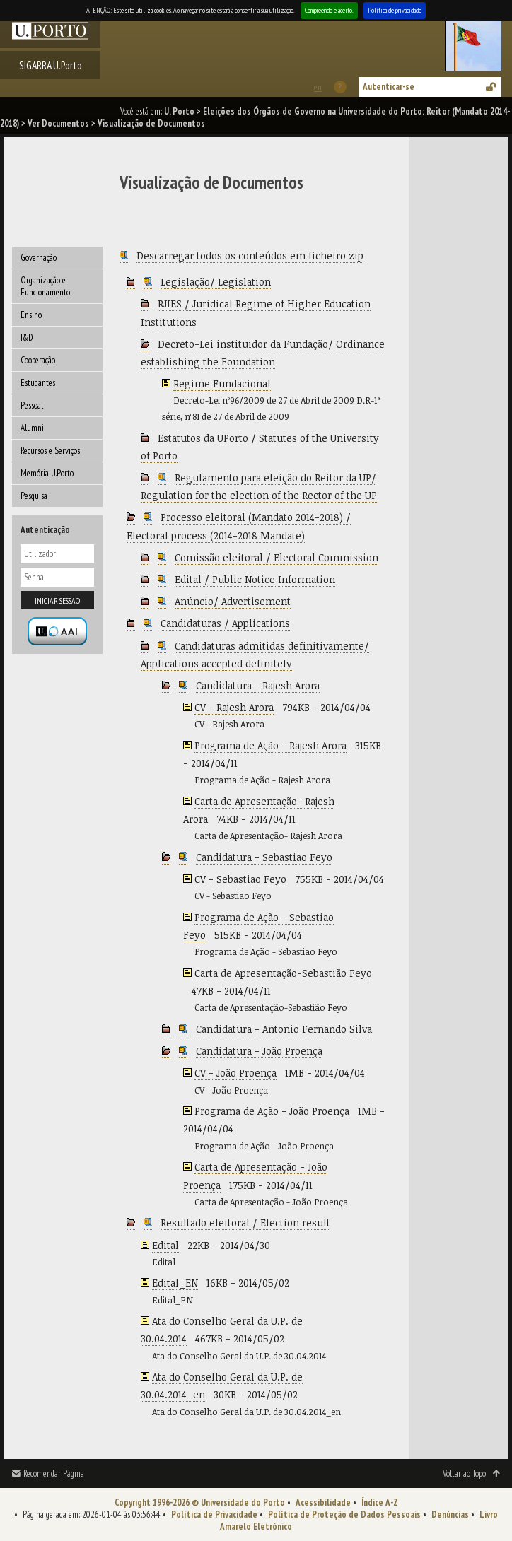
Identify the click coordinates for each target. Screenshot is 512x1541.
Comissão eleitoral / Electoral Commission (276, 557)
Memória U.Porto (47, 473)
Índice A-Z (379, 1502)
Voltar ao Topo (464, 1473)
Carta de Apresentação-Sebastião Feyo (283, 973)
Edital (165, 1245)
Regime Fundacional (222, 383)
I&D (27, 338)
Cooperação (38, 360)
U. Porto (179, 111)
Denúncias (450, 1514)
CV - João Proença (235, 1072)
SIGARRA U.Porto (50, 65)
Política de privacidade (394, 10)
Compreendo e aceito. (329, 10)
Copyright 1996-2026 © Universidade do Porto (200, 1502)
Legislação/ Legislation (216, 281)
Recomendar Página (53, 1473)
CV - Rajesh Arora (234, 707)
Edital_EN (175, 1282)
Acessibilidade (323, 1502)
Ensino (31, 315)
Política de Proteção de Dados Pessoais (344, 1514)
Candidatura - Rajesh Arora (258, 685)
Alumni (32, 428)
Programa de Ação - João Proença (271, 1111)
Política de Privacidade (214, 1514)
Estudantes (38, 383)
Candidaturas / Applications (225, 623)
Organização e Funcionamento (45, 286)
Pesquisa (34, 496)
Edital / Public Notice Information (255, 579)
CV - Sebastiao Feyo (240, 879)
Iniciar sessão (57, 600)
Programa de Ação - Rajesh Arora (270, 745)
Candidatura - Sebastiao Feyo (264, 857)
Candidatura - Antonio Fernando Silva (284, 1029)
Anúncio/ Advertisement (233, 601)
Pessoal (32, 405)
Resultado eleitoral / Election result (245, 1222)
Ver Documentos (58, 123)
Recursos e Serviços (50, 451)
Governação (39, 258)
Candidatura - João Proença (259, 1050)
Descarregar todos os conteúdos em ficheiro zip (249, 255)
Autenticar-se (388, 87)
